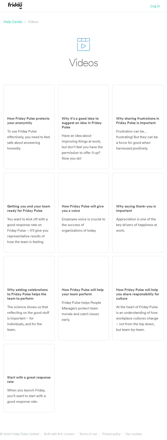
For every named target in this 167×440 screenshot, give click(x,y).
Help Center (13, 21)
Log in (155, 6)
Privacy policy (111, 434)
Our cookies (134, 434)
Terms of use (88, 434)
